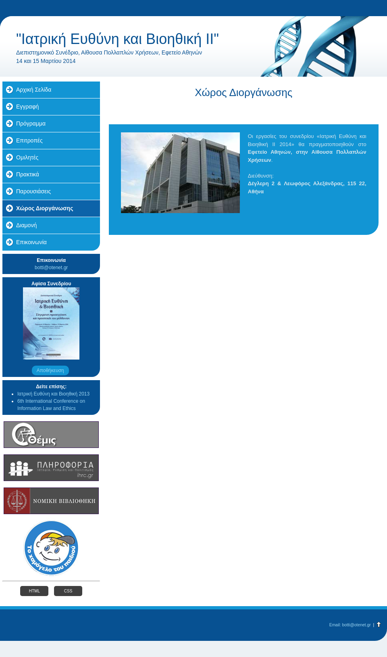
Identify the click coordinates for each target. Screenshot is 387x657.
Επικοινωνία (31, 242)
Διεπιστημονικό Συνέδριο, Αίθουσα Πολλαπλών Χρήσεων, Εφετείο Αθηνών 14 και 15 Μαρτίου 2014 (109, 56)
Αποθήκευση (50, 370)
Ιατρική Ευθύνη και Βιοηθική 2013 (53, 394)
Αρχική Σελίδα (33, 89)
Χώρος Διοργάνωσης (44, 208)
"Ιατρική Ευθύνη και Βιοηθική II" (117, 39)
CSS (68, 591)
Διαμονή (26, 225)
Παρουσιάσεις (33, 191)
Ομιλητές (27, 157)
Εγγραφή (27, 106)
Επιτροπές (29, 140)
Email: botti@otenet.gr (350, 625)
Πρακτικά (27, 174)
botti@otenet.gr (51, 267)
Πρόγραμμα (31, 123)
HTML (34, 591)
